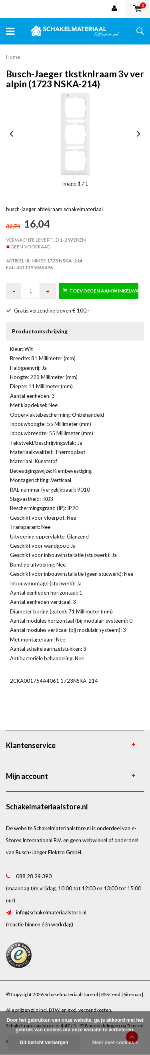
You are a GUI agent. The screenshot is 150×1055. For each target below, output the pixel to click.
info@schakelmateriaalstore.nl (51, 912)
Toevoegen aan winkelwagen (100, 291)
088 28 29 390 (34, 876)
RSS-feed (110, 994)
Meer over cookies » (115, 1042)
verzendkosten (94, 1010)
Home (13, 57)
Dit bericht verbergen (44, 1042)
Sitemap (132, 994)
